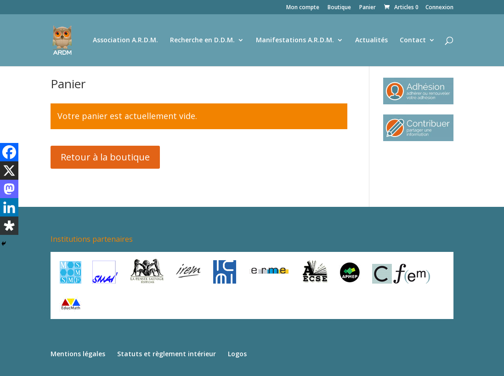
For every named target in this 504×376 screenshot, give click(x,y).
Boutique (339, 8)
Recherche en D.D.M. (202, 40)
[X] (9, 170)
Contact (413, 40)
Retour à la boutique (105, 157)
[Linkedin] (9, 207)
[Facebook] (9, 152)
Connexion (439, 8)
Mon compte (302, 8)
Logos (237, 353)
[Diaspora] (9, 225)
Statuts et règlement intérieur (166, 353)
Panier (367, 8)
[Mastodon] (9, 189)
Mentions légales (78, 353)
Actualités (371, 40)
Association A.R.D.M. (125, 40)
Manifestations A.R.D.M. (295, 40)
